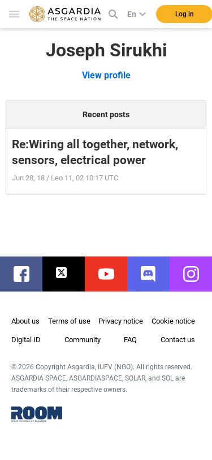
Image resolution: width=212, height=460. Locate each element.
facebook (26, 274)
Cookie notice (173, 321)
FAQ (130, 339)
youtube (111, 274)
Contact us (178, 339)
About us (25, 321)
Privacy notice (120, 321)
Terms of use (69, 321)
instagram (196, 274)
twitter (69, 274)
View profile (106, 75)
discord (154, 274)
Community (82, 339)
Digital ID (26, 339)
